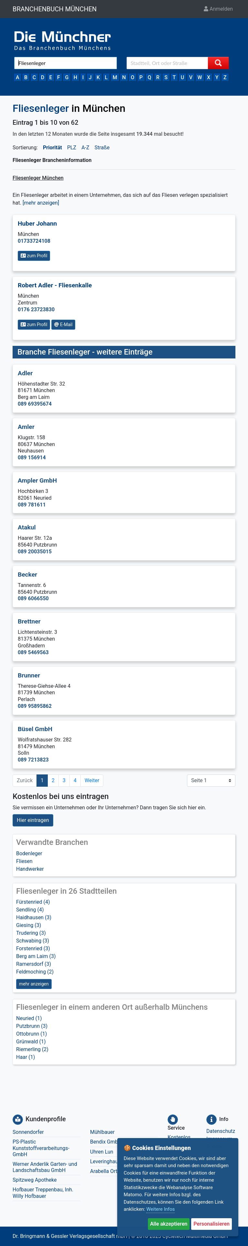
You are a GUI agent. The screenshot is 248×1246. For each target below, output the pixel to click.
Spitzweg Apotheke (35, 1180)
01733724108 (34, 241)
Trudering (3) (31, 933)
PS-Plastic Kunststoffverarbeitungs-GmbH (41, 1148)
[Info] (211, 1119)
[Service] (173, 1119)
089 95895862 (35, 706)
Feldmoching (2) (35, 972)
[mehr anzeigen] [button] (41, 203)
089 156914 (32, 457)
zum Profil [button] (34, 255)
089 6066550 (33, 598)
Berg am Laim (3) (36, 956)
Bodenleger (29, 853)
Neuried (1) (29, 1018)
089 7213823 (33, 760)
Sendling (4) (30, 910)
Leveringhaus (105, 1161)
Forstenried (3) (33, 948)
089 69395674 (35, 404)
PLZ (71, 147)
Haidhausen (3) (33, 917)
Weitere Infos (160, 1209)
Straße (102, 147)
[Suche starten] (218, 63)
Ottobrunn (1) (31, 1034)
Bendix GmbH (105, 1142)
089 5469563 (33, 652)
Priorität (52, 147)
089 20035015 (35, 551)
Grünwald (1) (31, 1041)
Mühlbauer (102, 1132)
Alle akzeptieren (169, 1224)
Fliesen (24, 861)
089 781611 (32, 505)
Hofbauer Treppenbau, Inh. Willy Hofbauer (43, 1193)
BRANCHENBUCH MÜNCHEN (55, 9)
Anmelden (218, 9)
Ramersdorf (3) (33, 964)
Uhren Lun (101, 1152)
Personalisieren (211, 1224)
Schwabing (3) (32, 941)
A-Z (85, 147)
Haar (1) (25, 1057)
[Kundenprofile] (18, 1119)
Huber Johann (37, 223)
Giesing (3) (28, 925)
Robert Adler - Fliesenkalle (55, 285)
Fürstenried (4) (33, 902)
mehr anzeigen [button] (34, 983)
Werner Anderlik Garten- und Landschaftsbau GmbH (45, 1167)
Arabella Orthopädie (113, 1171)
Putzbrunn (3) (31, 1026)
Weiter (92, 780)
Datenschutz (220, 1131)
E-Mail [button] (63, 324)
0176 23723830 (36, 309)
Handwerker (30, 869)
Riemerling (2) (32, 1049)
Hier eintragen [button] (33, 820)
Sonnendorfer (28, 1132)
